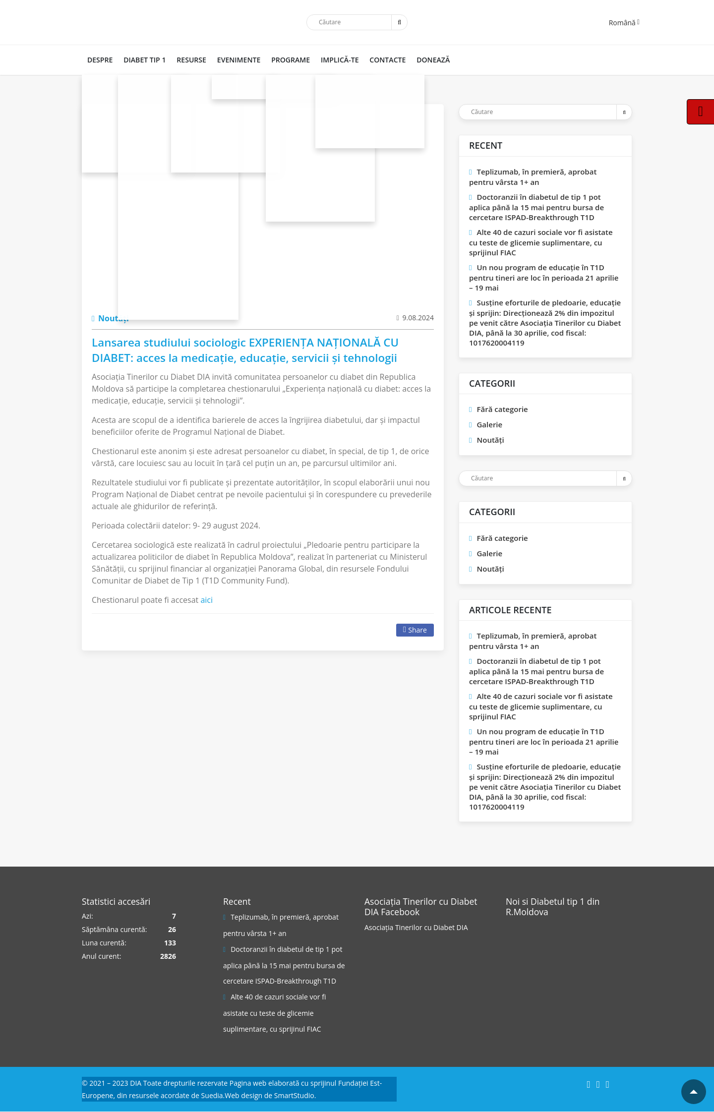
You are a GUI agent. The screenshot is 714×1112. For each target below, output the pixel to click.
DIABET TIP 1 (143, 59)
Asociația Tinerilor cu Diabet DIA (416, 927)
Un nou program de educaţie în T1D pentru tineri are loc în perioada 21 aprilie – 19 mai (543, 277)
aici (206, 599)
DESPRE (99, 59)
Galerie (489, 424)
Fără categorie (502, 409)
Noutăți (110, 318)
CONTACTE (380, 59)
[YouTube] (607, 1084)
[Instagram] (598, 1084)
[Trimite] (399, 22)
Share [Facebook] (415, 630)
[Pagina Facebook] (543, 957)
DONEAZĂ (425, 59)
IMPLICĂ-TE (334, 59)
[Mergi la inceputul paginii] (693, 1091)
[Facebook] (588, 1084)
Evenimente (234, 59)
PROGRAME (285, 59)
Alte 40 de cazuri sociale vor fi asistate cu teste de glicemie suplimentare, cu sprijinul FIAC (541, 242)
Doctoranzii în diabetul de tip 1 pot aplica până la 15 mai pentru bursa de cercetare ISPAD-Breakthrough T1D (536, 207)
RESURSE (188, 59)
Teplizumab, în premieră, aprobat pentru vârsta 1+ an (532, 177)
